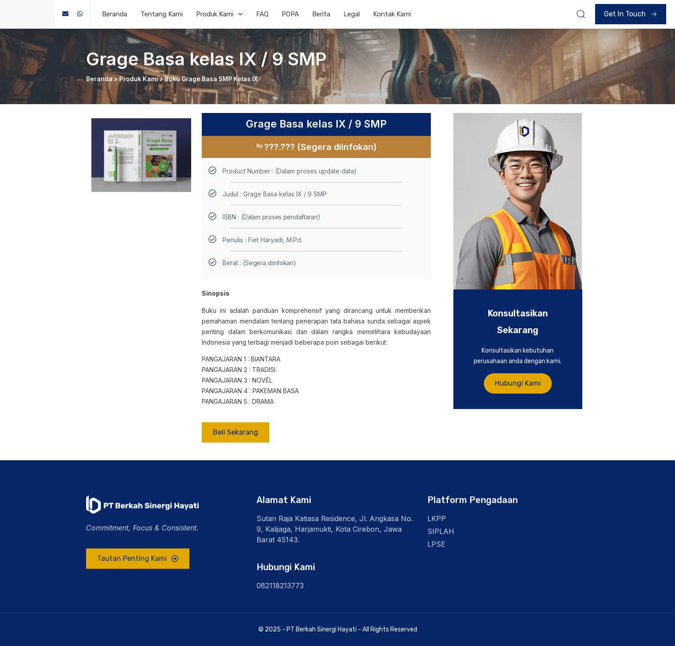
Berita (321, 14)
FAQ (262, 14)
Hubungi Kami (518, 384)
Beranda (114, 14)
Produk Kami (219, 14)
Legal (351, 14)
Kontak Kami (392, 14)
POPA (290, 14)
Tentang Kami (161, 14)
